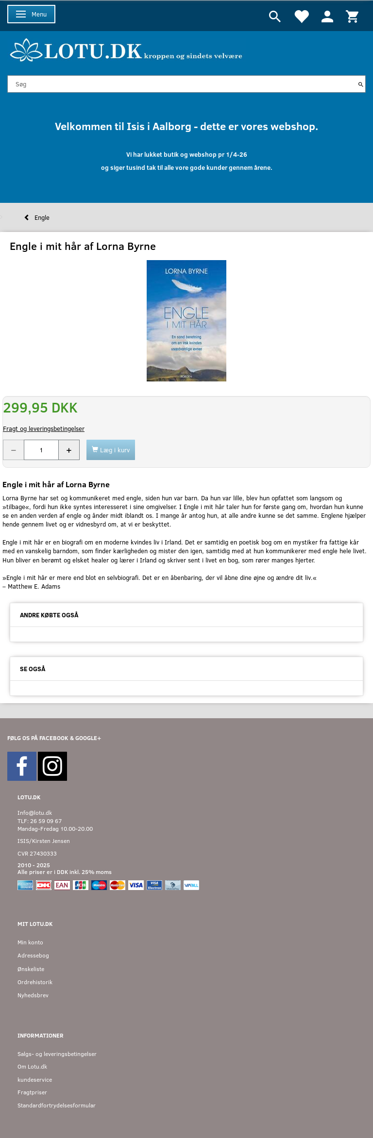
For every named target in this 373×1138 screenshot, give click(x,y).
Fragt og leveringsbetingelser (44, 428)
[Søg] (360, 84)
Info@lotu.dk (34, 812)
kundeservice (34, 1079)
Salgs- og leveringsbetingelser (57, 1053)
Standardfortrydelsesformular (56, 1105)
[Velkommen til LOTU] (126, 49)
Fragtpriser (32, 1092)
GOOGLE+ (88, 738)
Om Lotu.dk (32, 1066)
